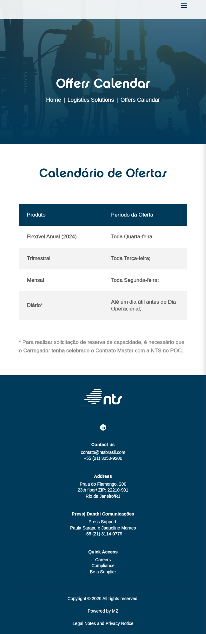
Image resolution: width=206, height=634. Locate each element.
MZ (115, 610)
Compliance (103, 565)
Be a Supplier (103, 571)
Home (53, 100)
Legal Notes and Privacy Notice (103, 623)
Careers (103, 559)
